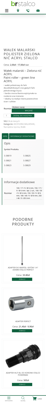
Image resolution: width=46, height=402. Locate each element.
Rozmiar (7, 108)
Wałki (23, 127)
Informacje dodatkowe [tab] (22, 136)
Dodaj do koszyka (22, 115)
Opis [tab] (5, 136)
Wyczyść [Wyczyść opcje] (29, 110)
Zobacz (22, 279)
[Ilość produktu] (7, 115)
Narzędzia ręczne (12, 127)
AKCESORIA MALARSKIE (24, 124)
